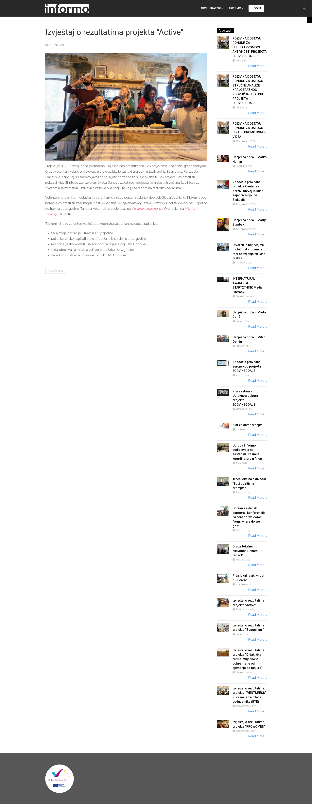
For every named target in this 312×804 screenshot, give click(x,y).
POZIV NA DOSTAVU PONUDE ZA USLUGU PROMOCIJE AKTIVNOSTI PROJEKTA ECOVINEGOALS (250, 47)
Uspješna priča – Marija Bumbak (250, 222)
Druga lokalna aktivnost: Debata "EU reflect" (248, 550)
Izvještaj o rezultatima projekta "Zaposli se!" (248, 627)
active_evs (55, 270)
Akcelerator (211, 8)
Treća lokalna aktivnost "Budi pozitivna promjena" (249, 483)
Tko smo (235, 8)
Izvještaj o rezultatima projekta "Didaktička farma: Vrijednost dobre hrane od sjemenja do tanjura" (248, 659)
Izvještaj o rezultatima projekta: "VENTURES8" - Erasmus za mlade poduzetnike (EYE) (249, 694)
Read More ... (257, 66)
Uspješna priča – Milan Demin (249, 339)
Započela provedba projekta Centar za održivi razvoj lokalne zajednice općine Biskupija (248, 191)
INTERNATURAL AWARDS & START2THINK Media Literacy (248, 285)
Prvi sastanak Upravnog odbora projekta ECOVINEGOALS (245, 397)
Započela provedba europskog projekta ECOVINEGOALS (247, 366)
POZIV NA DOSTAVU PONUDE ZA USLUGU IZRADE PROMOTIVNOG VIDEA (250, 130)
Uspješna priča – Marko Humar (250, 159)
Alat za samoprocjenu (248, 425)
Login (256, 8)
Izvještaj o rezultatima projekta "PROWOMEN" (249, 724)
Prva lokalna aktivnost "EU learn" (248, 578)
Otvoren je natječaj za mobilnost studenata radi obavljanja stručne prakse (249, 251)
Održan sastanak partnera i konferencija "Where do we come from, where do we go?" (249, 517)
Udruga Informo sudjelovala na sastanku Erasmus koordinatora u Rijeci (248, 452)
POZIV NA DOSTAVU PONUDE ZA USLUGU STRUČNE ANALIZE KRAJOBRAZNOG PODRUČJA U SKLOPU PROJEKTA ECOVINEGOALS (248, 90)
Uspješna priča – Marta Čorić (249, 314)
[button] (309, 20)
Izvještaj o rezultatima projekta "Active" (248, 603)
